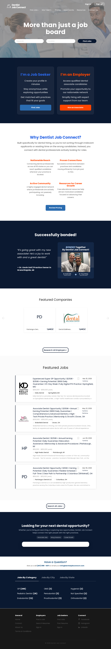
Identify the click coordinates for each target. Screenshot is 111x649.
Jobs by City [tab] (48, 577)
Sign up (99, 4)
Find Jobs (87, 41)
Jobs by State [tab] (67, 577)
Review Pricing (55, 208)
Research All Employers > (55, 350)
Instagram (85, 623)
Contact (18, 623)
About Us (19, 627)
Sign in (88, 4)
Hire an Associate (75, 107)
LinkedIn (84, 627)
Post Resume (62, 623)
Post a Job (40, 619)
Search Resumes (43, 623)
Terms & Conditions (23, 631)
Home (17, 619)
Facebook (85, 619)
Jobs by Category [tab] (27, 577)
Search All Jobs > (55, 506)
